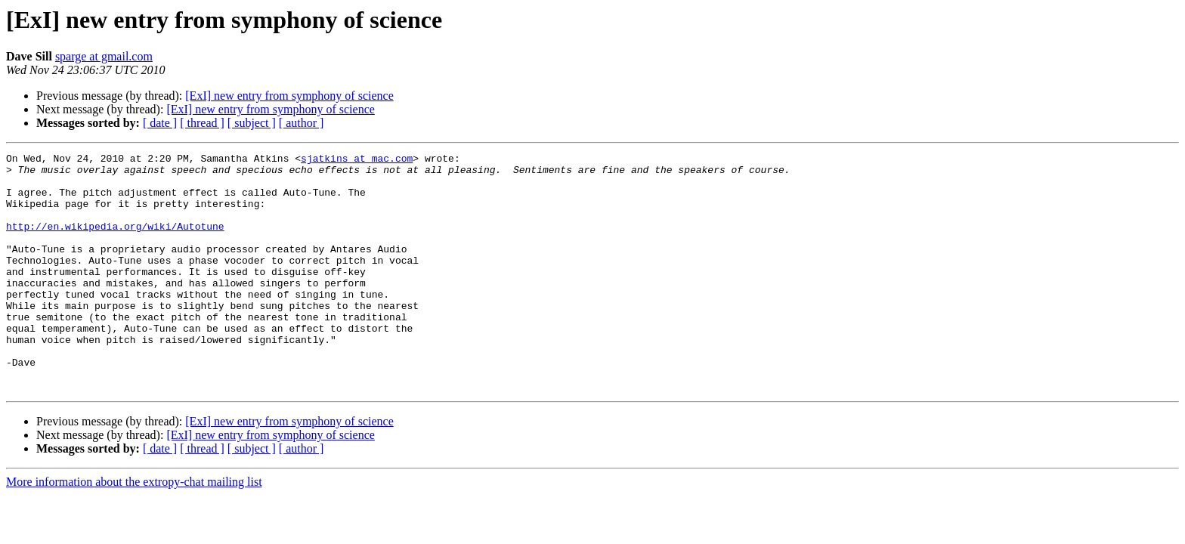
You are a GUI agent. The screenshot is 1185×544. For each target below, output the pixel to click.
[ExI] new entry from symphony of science (289, 95)
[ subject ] (251, 122)
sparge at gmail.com (104, 56)
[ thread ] (202, 122)
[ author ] (301, 122)
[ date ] (160, 122)
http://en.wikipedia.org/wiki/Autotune (115, 242)
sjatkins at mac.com (357, 160)
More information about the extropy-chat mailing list (134, 529)
